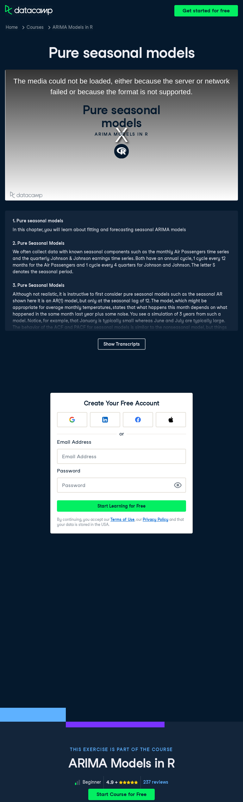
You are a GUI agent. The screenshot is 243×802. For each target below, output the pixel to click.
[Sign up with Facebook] (138, 419)
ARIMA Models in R (73, 27)
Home (12, 27)
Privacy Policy (155, 519)
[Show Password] (178, 485)
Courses (35, 27)
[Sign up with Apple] (171, 419)
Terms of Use (122, 519)
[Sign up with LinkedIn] (105, 419)
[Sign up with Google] (72, 419)
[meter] (122, 782)
